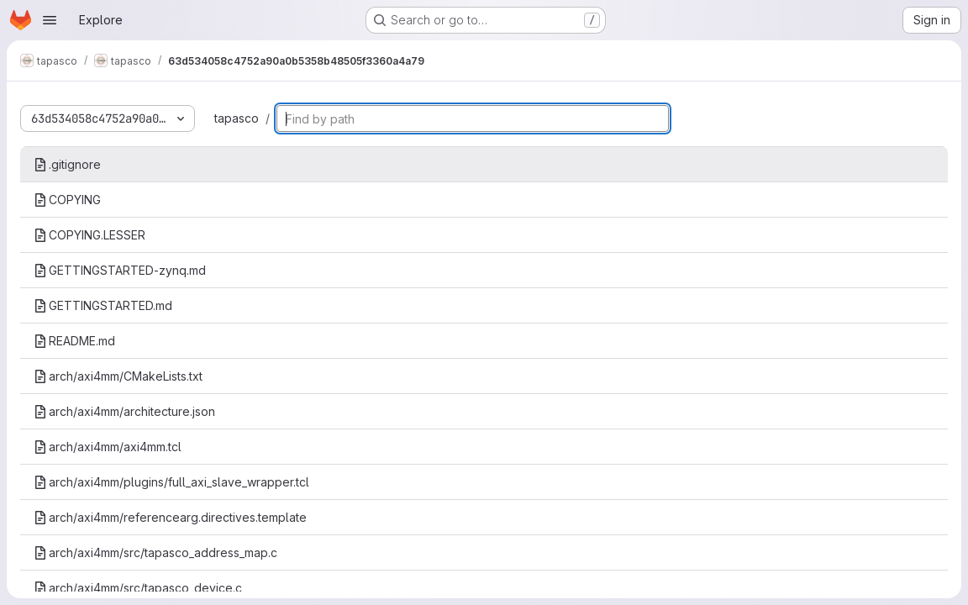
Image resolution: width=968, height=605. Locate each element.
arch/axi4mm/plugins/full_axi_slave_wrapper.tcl (171, 482)
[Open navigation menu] (49, 20)
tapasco (236, 118)
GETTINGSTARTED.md (103, 305)
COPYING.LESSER (89, 235)
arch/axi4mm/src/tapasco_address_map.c (155, 552)
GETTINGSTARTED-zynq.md (120, 270)
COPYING (67, 199)
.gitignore (67, 164)
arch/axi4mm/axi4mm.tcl (108, 446)
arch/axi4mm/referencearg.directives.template (170, 517)
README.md (74, 341)
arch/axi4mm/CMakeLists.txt (118, 376)
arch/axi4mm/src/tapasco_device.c (138, 588)
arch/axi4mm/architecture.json (124, 411)
